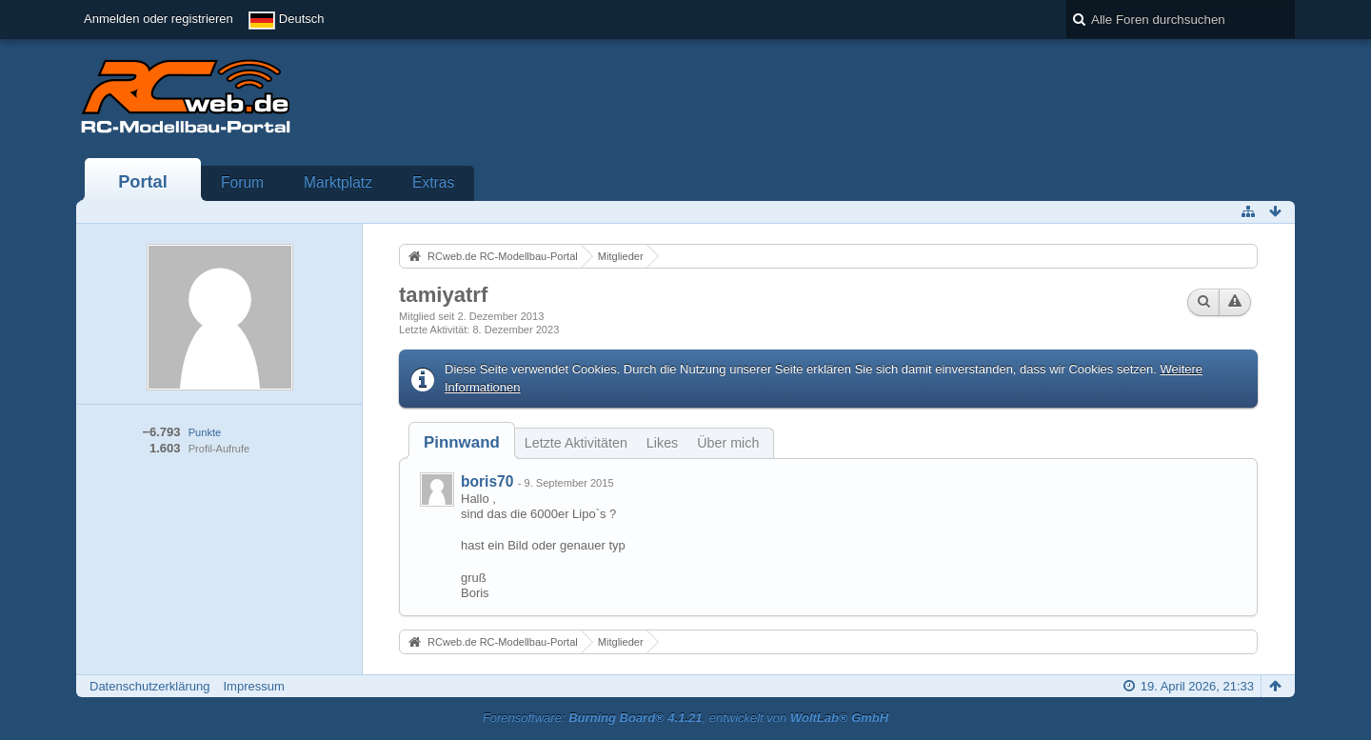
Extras (433, 182)
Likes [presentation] (662, 442)
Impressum (253, 686)
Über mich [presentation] (728, 442)
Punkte (205, 432)
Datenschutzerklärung (149, 686)
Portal (143, 181)
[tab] (461, 442)
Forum (242, 182)
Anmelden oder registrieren (158, 18)
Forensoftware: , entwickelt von (685, 717)
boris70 (487, 481)
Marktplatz (338, 182)
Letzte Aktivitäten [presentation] (576, 442)
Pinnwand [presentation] (462, 442)
